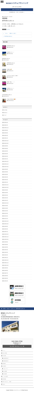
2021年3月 (6, 213)
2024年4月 (6, 153)
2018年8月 (6, 270)
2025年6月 (6, 132)
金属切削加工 (6, 358)
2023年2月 (6, 179)
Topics (4, 384)
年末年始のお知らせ (8, 36)
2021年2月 (6, 215)
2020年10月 (6, 223)
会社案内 (4, 366)
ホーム (4, 350)
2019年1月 (6, 257)
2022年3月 (6, 197)
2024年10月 (6, 143)
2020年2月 (6, 228)
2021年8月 (6, 205)
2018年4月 (6, 280)
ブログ (5, 115)
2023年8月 (6, 171)
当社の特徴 (5, 353)
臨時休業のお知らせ (11, 45)
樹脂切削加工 (6, 360)
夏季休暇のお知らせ (11, 62)
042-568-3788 (17, 9)
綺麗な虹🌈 (9, 69)
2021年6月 (6, 208)
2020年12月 (6, 221)
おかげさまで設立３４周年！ (12, 75)
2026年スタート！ (10, 52)
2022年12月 (6, 184)
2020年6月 (6, 226)
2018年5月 (6, 278)
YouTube (5, 109)
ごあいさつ (5, 368)
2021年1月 (6, 218)
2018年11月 (6, 262)
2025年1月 (6, 138)
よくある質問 (5, 376)
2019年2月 (6, 254)
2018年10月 (6, 265)
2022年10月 (6, 187)
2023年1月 (6, 182)
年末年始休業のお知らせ (7, 94)
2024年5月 (6, 151)
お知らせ (4, 18)
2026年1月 (6, 125)
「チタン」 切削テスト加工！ (10, 33)
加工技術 (4, 355)
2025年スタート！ (10, 88)
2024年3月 (6, 156)
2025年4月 (6, 135)
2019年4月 (6, 249)
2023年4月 (6, 177)
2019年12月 (6, 234)
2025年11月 (6, 127)
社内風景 (5, 373)
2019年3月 (6, 252)
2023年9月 (6, 169)
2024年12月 (6, 140)
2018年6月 (6, 275)
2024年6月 (6, 148)
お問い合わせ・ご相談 (7, 381)
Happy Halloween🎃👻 (11, 99)
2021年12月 (6, 203)
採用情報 (4, 379)
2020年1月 (6, 231)
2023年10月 (6, 166)
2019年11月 (6, 236)
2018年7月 (6, 273)
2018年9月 (6, 267)
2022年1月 (6, 200)
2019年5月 (6, 247)
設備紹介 (4, 363)
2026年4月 (6, 122)
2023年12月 (6, 161)
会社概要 (5, 371)
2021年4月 (6, 210)
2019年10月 (6, 239)
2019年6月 (6, 244)
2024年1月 (6, 158)
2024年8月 (6, 145)
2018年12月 (6, 260)
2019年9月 (6, 241)
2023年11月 (6, 164)
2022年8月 (6, 189)
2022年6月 (6, 192)
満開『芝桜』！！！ (11, 81)
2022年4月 (6, 195)
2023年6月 (6, 174)
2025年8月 (6, 130)
